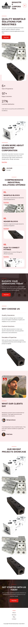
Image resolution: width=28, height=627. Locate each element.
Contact (14, 619)
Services (14, 614)
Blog (14, 617)
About (14, 612)
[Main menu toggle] (24, 5)
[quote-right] (5, 379)
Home (14, 610)
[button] (6, 202)
